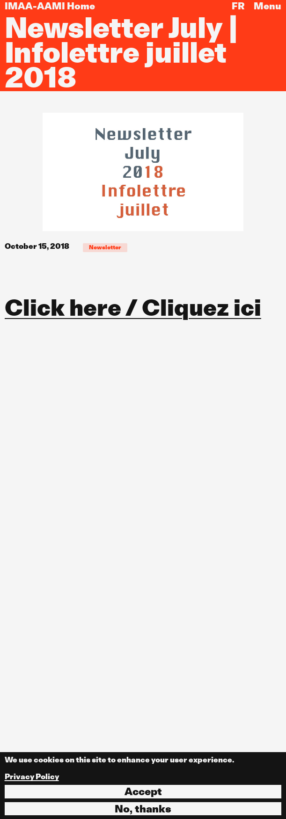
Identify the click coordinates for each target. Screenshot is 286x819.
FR (238, 6)
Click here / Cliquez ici (133, 307)
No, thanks (143, 809)
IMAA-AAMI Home (50, 6)
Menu (267, 6)
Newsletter (105, 247)
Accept (143, 791)
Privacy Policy (32, 776)
